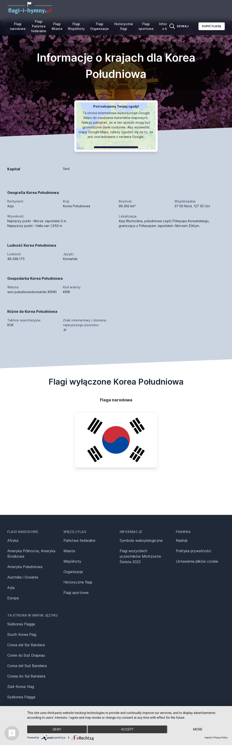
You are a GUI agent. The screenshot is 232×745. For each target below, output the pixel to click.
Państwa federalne (79, 540)
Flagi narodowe (18, 26)
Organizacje (73, 571)
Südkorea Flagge (21, 624)
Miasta (69, 551)
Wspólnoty (72, 561)
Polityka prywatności (193, 551)
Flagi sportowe (146, 26)
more (197, 729)
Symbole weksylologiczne (141, 540)
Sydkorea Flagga (21, 697)
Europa (13, 598)
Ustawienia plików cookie (197, 561)
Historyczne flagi (123, 26)
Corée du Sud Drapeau (26, 655)
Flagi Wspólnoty (76, 26)
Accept (127, 729)
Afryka (12, 540)
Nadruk (182, 540)
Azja (10, 587)
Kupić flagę (211, 26)
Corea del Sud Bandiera (27, 665)
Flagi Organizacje (99, 26)
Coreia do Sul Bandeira (26, 676)
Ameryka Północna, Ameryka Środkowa (31, 554)
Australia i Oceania (22, 577)
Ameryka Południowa (24, 566)
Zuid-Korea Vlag (20, 686)
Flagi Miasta (57, 26)
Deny (57, 729)
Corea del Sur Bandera (26, 645)
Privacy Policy (220, 737)
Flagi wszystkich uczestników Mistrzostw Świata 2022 (140, 556)
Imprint (208, 737)
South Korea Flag (21, 634)
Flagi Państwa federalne (38, 26)
